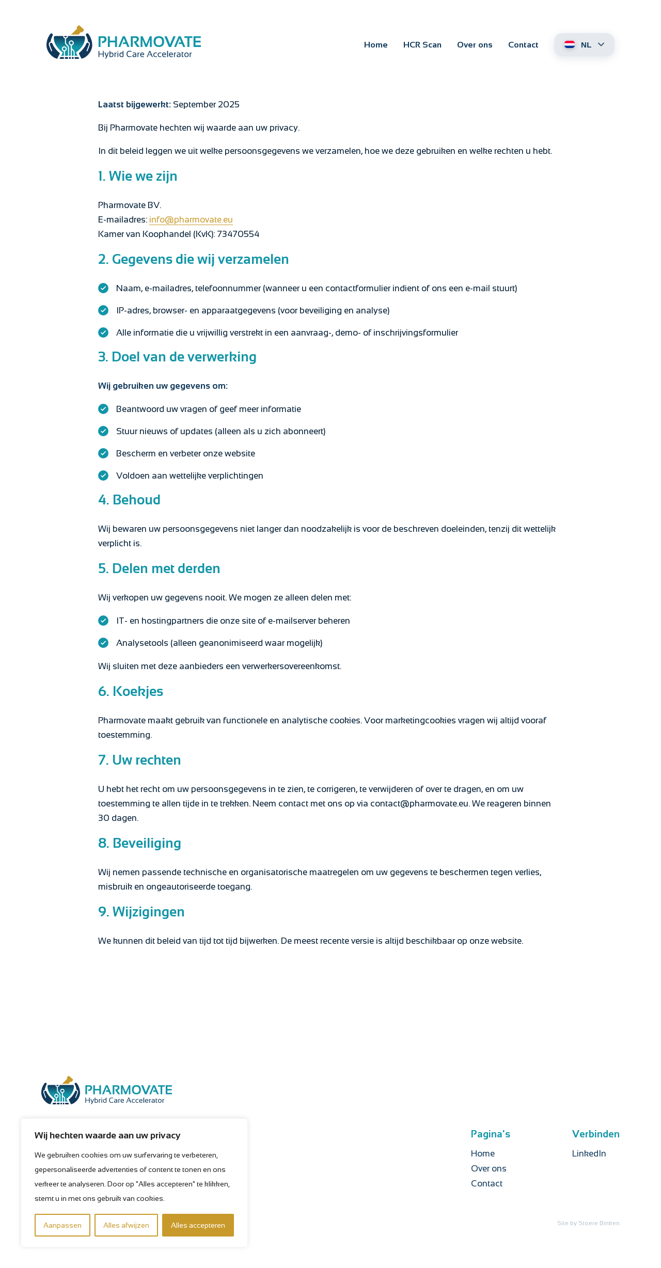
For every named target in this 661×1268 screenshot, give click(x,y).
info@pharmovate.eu (191, 220)
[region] (134, 1182)
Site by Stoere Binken (588, 1223)
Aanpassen (62, 1225)
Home (376, 44)
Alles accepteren (198, 1225)
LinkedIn (589, 1154)
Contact (523, 44)
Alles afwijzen (126, 1225)
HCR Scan (422, 44)
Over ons (475, 44)
